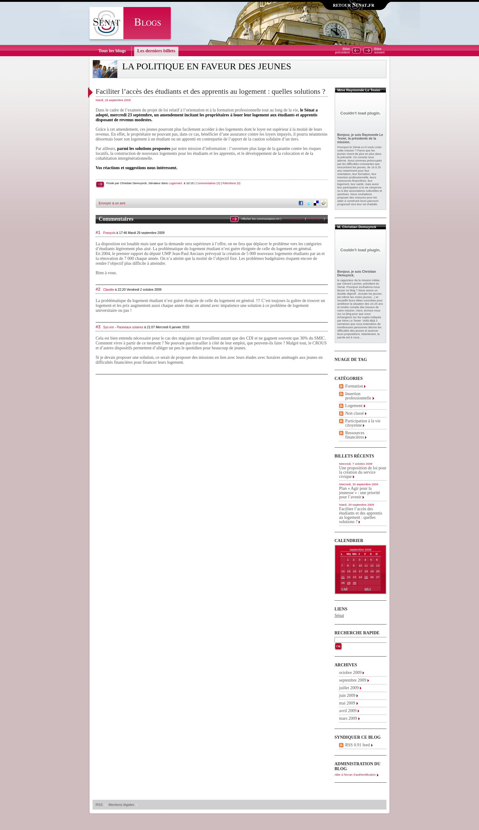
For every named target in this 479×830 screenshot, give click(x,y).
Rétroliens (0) (231, 183)
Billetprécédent (342, 50)
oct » (367, 588)
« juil (344, 588)
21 (343, 577)
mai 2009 (347, 703)
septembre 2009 (352, 680)
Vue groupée (315, 218)
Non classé (354, 413)
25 (366, 577)
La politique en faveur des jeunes (206, 66)
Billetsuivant (379, 50)
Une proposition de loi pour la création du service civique (362, 472)
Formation (354, 386)
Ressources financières (354, 435)
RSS (99, 804)
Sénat (339, 615)
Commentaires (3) (208, 183)
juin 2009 (347, 695)
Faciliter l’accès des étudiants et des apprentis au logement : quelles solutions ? (210, 91)
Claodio (108, 289)
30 (354, 582)
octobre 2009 (350, 672)
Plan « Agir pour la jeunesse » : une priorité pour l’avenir (359, 492)
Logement (175, 183)
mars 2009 (348, 718)
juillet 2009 (349, 688)
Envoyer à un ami (112, 203)
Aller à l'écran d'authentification (355, 774)
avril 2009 (348, 710)
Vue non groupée (292, 218)
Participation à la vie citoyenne (362, 423)
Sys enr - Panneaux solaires (123, 327)
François (109, 233)
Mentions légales (121, 804)
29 (348, 582)
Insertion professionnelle (358, 395)
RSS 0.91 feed (357, 745)
